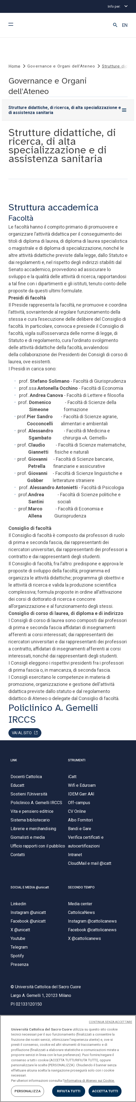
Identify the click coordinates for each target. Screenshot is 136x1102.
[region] (68, 1058)
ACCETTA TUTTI (105, 1091)
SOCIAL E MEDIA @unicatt (30, 887)
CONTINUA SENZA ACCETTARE (110, 1022)
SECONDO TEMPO (81, 887)
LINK (14, 760)
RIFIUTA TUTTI (69, 1091)
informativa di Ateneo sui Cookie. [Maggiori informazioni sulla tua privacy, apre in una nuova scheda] (89, 1081)
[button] (115, 25)
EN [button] (125, 25)
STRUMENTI (76, 760)
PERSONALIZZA (27, 1091)
